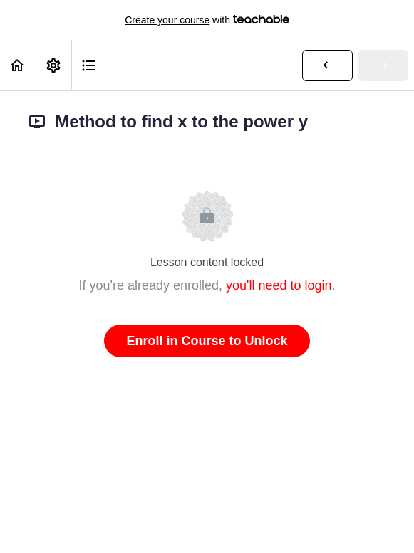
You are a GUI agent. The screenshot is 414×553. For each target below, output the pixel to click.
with (207, 20)
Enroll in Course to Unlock (206, 341)
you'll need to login (279, 285)
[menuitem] (53, 65)
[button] (18, 65)
